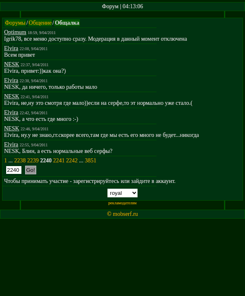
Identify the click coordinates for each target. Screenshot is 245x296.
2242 (72, 160)
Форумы (15, 23)
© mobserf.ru (122, 214)
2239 (33, 160)
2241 (59, 160)
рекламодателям (122, 203)
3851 (90, 160)
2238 (20, 160)
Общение (40, 23)
